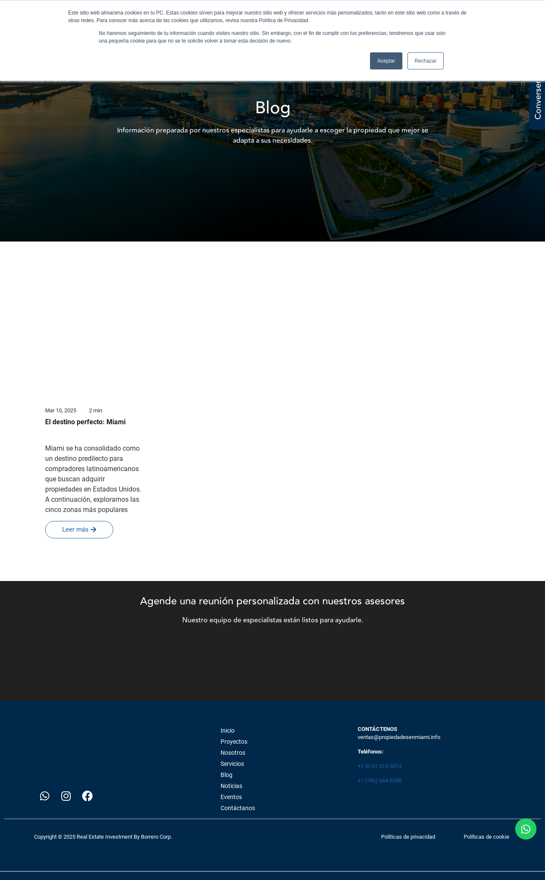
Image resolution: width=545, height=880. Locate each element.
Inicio (228, 730)
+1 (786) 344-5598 (380, 780)
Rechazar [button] (425, 61)
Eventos (231, 797)
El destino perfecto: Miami (85, 422)
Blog (226, 774)
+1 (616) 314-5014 (380, 766)
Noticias (231, 785)
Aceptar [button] (386, 61)
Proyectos (234, 741)
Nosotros (233, 752)
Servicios (232, 763)
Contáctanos (238, 808)
